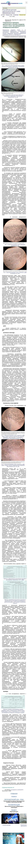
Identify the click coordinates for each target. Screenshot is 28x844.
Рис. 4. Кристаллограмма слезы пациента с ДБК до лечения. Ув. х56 (15, 272)
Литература (16, 14)
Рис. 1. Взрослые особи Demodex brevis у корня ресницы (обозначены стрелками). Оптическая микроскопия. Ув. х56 (13, 66)
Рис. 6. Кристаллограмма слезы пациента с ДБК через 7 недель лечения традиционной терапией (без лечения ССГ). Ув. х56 (13, 465)
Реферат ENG (9, 14)
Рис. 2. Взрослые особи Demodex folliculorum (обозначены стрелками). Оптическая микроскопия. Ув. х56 (13, 95)
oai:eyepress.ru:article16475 (17, 789)
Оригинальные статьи (9, 13)
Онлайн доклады (6, 825)
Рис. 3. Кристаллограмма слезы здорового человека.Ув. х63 (15, 244)
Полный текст (22, 14)
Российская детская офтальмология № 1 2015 (11, 10)
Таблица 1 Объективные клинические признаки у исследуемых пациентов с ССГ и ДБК (15, 578)
